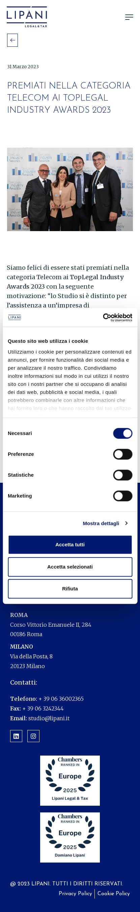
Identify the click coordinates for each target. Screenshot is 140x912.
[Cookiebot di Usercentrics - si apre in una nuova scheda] (102, 317)
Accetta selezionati (70, 567)
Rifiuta (70, 588)
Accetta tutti (70, 544)
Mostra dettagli (101, 523)
